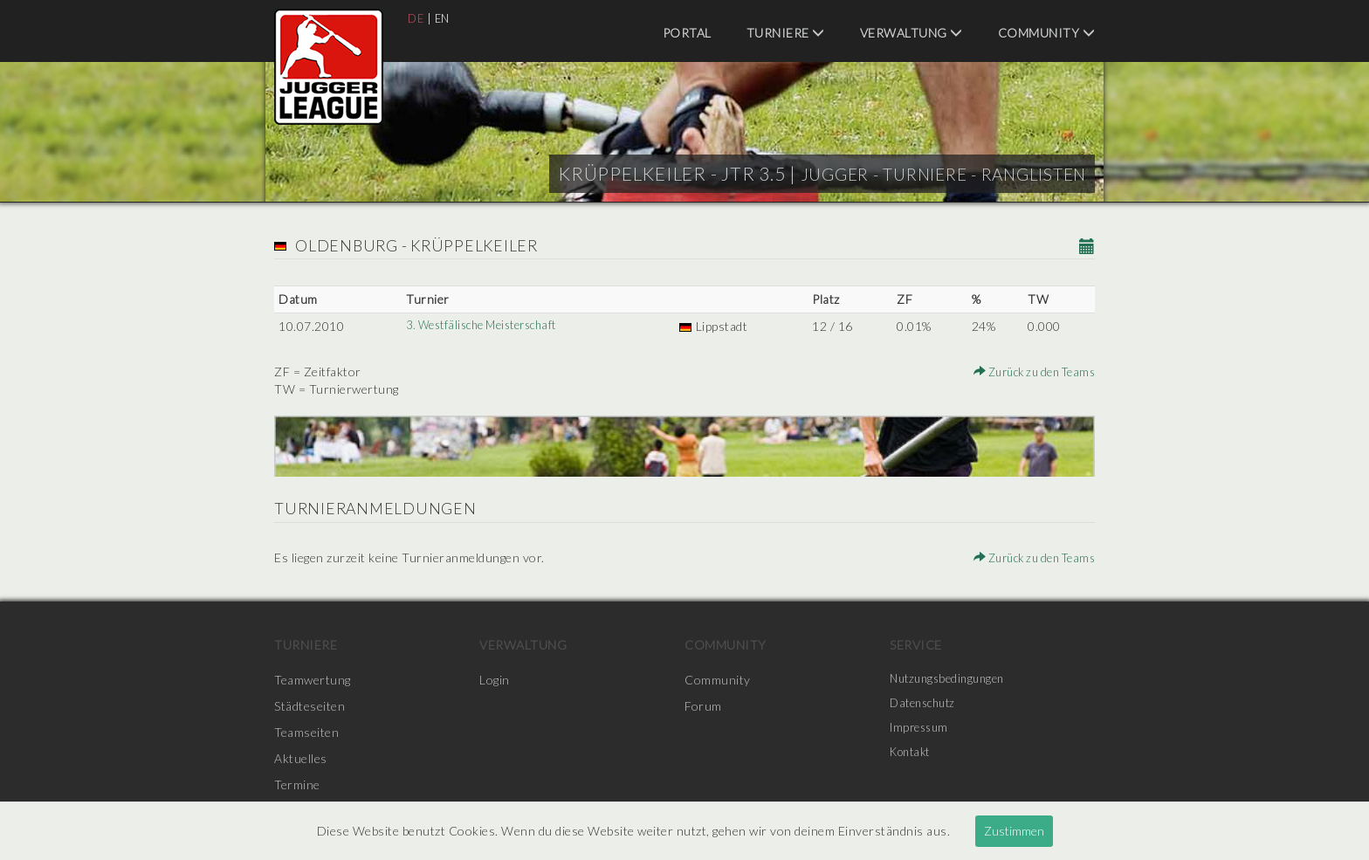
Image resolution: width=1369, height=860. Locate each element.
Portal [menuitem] (687, 32)
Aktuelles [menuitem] (300, 758)
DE (416, 17)
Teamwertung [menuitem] (312, 679)
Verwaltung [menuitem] (911, 32)
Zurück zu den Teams (1028, 371)
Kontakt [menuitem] (913, 758)
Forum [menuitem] (703, 705)
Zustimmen (1014, 830)
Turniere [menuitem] (785, 32)
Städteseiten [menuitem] (309, 705)
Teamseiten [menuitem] (306, 732)
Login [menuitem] (494, 679)
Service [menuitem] (916, 644)
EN (445, 17)
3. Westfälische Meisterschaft (486, 326)
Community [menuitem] (1047, 32)
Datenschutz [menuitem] (926, 705)
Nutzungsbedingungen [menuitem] (952, 679)
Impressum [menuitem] (922, 732)
